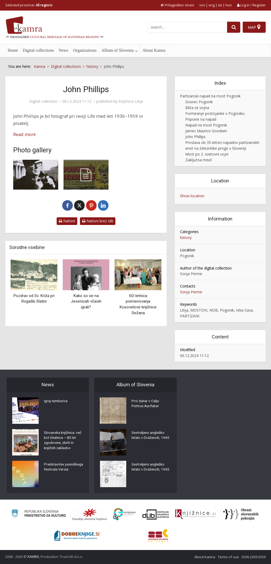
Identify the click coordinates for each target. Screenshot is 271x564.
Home (13, 50)
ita (220, 5)
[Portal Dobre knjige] (76, 535)
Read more (24, 134)
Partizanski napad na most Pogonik (210, 95)
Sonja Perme (191, 291)
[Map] (254, 27)
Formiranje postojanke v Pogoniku (215, 113)
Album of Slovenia (117, 50)
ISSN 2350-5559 (254, 556)
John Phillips (195, 136)
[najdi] (233, 27)
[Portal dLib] (155, 514)
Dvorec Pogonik (199, 101)
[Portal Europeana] (124, 514)
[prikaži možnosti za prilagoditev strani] (177, 5)
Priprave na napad (200, 119)
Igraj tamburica (56, 401)
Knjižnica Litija (131, 101)
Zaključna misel (198, 159)
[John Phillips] (35, 175)
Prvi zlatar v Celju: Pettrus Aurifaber (146, 404)
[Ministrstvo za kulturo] (38, 514)
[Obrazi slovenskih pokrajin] (241, 514)
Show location (192, 195)
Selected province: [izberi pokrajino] (28, 5)
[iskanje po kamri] (187, 27)
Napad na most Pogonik (206, 125)
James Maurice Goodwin (206, 130)
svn (202, 5)
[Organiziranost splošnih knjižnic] (89, 514)
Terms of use (228, 556)
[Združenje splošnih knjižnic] (158, 535)
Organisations (85, 50)
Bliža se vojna (197, 107)
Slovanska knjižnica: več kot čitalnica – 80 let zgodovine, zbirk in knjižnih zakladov (62, 441)
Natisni (67, 220)
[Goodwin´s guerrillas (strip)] (86, 175)
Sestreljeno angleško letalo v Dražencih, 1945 (151, 435)
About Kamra (154, 50)
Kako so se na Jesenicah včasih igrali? (86, 301)
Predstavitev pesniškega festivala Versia (61, 470)
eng (212, 5)
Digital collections (38, 50)
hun (228, 5)
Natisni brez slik (97, 220)
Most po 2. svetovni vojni (206, 154)
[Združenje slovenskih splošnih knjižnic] (195, 514)
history (186, 237)
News (63, 50)
